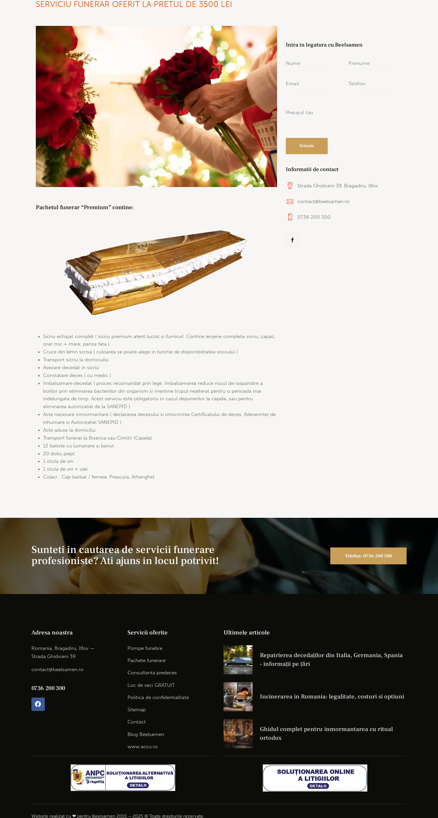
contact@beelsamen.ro (323, 201)
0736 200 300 (314, 217)
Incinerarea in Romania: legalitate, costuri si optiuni (332, 696)
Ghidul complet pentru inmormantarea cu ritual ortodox (326, 733)
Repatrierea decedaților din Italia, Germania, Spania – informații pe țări (331, 659)
